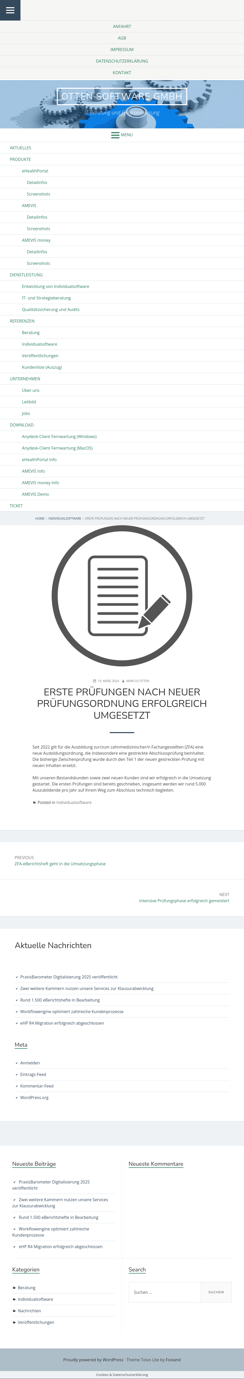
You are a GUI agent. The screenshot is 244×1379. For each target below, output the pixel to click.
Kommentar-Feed (36, 1086)
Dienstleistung (26, 275)
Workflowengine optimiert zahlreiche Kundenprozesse (72, 1012)
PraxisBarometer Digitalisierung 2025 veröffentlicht (69, 977)
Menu (127, 135)
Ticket (16, 506)
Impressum (122, 49)
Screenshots (38, 194)
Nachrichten (29, 1311)
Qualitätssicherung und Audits (51, 310)
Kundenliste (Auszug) (42, 368)
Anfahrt (122, 26)
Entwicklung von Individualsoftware (55, 287)
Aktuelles (20, 148)
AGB (122, 38)
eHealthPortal (35, 171)
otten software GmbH (122, 96)
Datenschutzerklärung (122, 61)
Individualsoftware (39, 344)
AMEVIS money (36, 241)
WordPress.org (34, 1098)
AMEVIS (29, 206)
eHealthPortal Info (39, 460)
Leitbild (29, 402)
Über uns (30, 391)
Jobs (26, 414)
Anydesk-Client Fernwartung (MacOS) (57, 448)
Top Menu (10, 20)
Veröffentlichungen (40, 356)
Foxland (173, 1360)
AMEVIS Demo (35, 495)
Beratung (31, 333)
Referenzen (22, 321)
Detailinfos (37, 183)
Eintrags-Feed (33, 1074)
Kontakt (122, 72)
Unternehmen (25, 379)
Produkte (20, 160)
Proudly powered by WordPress (93, 1360)
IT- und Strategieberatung (46, 298)
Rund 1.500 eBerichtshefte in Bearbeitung (60, 1000)
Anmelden (30, 1063)
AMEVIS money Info (40, 483)
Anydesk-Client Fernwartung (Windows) (59, 437)
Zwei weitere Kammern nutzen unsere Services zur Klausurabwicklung (86, 989)
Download (22, 425)
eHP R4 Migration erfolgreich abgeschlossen (62, 1023)
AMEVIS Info (33, 471)
